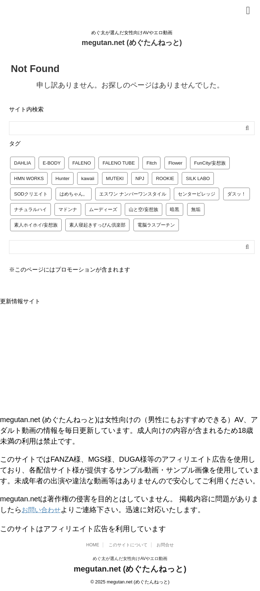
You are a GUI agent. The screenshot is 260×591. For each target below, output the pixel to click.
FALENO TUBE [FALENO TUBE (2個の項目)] (118, 163)
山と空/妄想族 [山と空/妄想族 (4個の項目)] (143, 209)
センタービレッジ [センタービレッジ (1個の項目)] (196, 194)
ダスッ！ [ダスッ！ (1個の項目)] (236, 194)
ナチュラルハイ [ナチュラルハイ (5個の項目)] (30, 209)
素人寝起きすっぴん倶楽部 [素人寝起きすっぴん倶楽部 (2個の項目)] (97, 225)
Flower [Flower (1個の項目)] (175, 163)
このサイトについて (128, 543)
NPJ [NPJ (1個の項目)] (139, 178)
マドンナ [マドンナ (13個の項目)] (67, 209)
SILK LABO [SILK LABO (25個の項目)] (198, 178)
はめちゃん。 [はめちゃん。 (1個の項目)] (74, 194)
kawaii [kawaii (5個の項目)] (87, 178)
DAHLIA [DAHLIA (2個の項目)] (22, 163)
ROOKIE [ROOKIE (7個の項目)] (165, 178)
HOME (92, 543)
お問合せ (165, 543)
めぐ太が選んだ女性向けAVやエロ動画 (130, 557)
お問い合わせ (43, 510)
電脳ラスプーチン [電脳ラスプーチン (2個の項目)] (156, 225)
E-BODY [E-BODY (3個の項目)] (52, 163)
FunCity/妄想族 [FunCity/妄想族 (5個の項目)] (209, 163)
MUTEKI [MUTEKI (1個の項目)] (115, 178)
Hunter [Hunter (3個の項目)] (63, 178)
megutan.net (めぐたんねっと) (132, 42)
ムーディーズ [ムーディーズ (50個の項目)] (103, 209)
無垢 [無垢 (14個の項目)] (195, 209)
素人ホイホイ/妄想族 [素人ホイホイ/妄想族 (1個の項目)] (36, 225)
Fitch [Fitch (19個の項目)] (151, 163)
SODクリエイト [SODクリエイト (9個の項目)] (31, 194)
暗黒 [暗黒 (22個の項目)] (174, 209)
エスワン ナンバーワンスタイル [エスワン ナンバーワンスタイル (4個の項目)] (132, 194)
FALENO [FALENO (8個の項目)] (81, 163)
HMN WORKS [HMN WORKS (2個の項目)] (29, 178)
